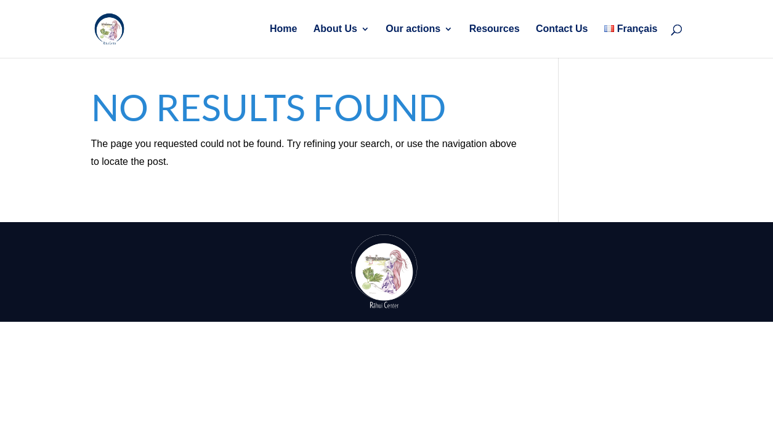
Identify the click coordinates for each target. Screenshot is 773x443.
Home (283, 29)
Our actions (413, 29)
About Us (335, 29)
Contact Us (562, 29)
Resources (494, 29)
